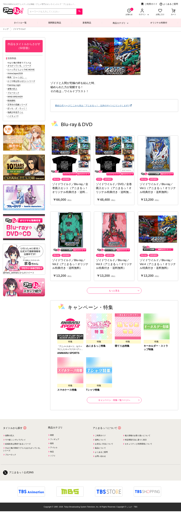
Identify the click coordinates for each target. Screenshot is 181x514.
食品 (52, 452)
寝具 (52, 443)
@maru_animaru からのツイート (18, 272)
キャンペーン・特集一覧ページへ (118, 400)
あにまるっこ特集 (96, 346)
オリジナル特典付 (158, 22)
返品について (100, 448)
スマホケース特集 (67, 390)
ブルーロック (13, 93)
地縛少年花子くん (15, 112)
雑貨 (52, 435)
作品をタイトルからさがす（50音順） (24, 46)
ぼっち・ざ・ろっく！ (17, 108)
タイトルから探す (12, 428)
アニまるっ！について (105, 428)
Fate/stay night (13, 85)
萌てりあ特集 (122, 346)
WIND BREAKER (15, 97)
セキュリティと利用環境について (138, 444)
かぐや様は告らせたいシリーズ (21, 81)
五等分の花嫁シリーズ (17, 104)
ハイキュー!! (12, 116)
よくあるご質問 (169, 4)
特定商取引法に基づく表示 (136, 440)
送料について (100, 440)
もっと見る (114, 290)
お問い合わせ (100, 456)
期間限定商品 (54, 22)
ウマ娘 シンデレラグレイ (15, 440)
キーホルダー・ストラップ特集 (156, 348)
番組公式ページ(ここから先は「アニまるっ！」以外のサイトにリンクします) (92, 105)
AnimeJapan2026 (15, 73)
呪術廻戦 (11, 100)
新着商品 (87, 22)
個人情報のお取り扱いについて (137, 435)
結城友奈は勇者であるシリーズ (18, 444)
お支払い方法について (104, 444)
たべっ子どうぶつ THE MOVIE (21, 69)
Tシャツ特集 (93, 390)
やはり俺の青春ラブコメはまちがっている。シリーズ (19, 64)
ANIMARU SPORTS (68, 353)
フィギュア (54, 439)
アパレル (53, 447)
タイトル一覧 (20, 22)
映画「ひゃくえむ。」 (17, 77)
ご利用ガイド (149, 4)
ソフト (53, 456)
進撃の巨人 (12, 89)
